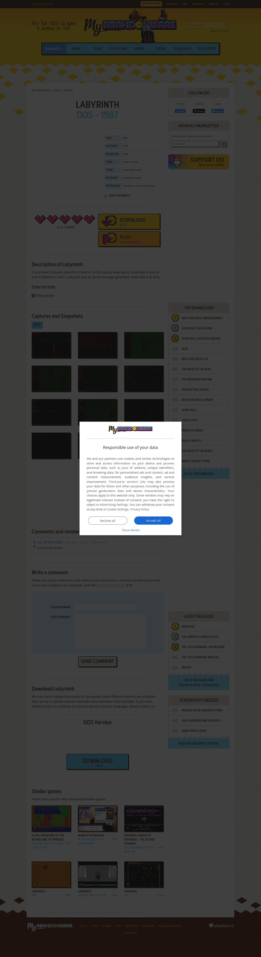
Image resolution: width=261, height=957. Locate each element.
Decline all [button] (107, 521)
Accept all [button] (153, 520)
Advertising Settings (114, 504)
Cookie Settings (118, 509)
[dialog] (130, 478)
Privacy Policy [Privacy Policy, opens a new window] (139, 509)
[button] (130, 530)
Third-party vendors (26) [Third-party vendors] (127, 482)
